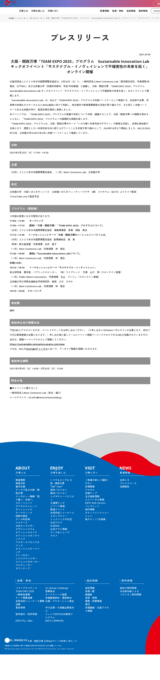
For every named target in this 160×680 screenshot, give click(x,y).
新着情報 (104, 10)
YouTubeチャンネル (37, 348)
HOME (11, 18)
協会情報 (131, 10)
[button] (150, 434)
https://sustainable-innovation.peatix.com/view (37, 344)
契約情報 (143, 10)
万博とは (23, 10)
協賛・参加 (117, 10)
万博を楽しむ (38, 10)
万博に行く (53, 10)
